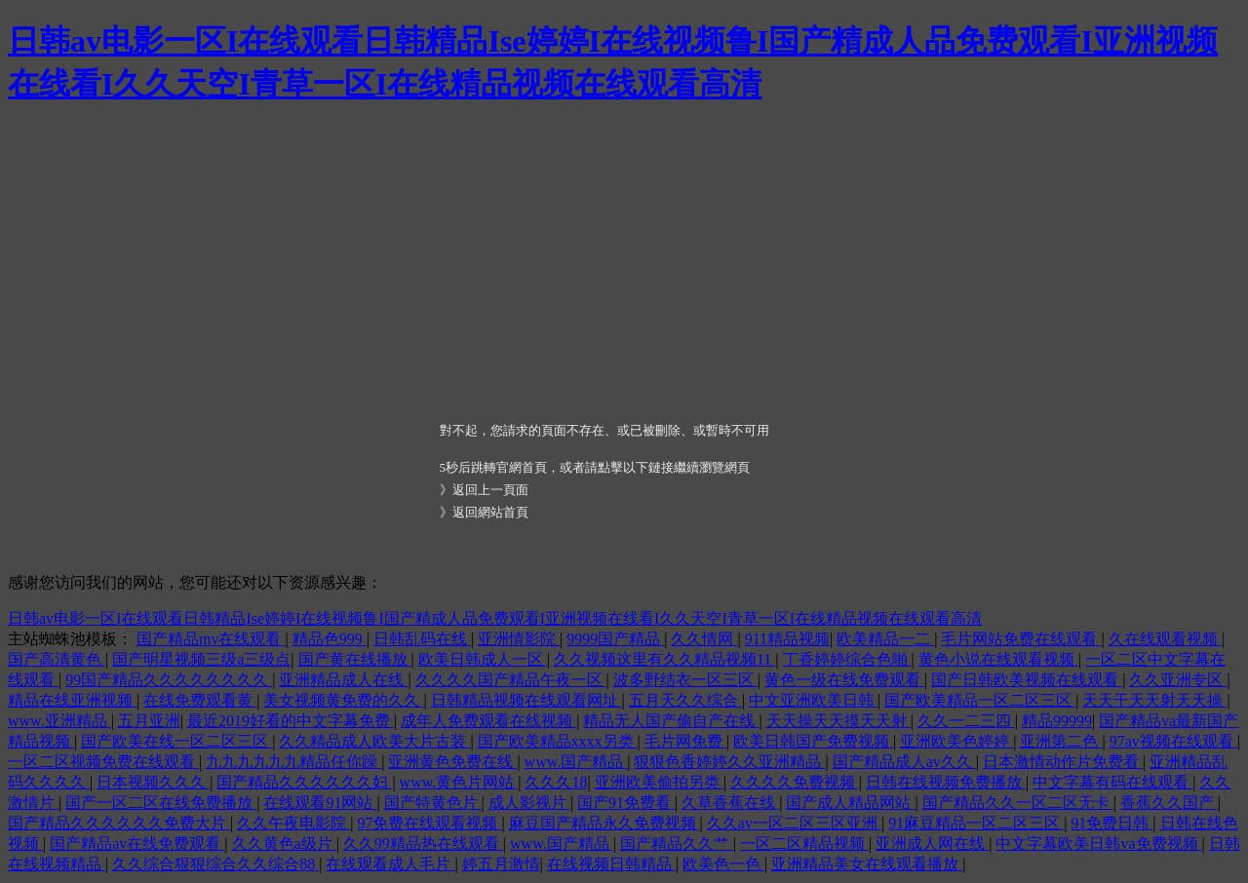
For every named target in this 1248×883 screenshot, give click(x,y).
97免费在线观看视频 (429, 823)
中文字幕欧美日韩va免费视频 (1098, 843)
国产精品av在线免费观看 (137, 843)
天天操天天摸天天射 (838, 720)
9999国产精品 (615, 639)
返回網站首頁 (490, 512)
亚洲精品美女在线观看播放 (866, 864)
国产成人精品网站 (850, 802)
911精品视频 (787, 639)
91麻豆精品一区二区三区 (976, 823)
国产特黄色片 (433, 802)
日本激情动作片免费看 (1063, 761)
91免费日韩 (1111, 823)
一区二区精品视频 (804, 843)
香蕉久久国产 (1169, 802)
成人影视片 (529, 802)
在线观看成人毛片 (390, 864)
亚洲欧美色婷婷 (956, 741)
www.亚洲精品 (59, 720)
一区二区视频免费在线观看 (103, 761)
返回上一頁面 (490, 489)
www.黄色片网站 (459, 782)
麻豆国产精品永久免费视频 (604, 823)
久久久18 (556, 782)
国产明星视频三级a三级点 (201, 659)
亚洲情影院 (519, 639)
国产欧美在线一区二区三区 (176, 741)
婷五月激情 (501, 864)
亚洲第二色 (1061, 741)
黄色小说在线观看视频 (998, 659)
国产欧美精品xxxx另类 (558, 741)
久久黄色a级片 (284, 843)
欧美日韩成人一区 (482, 659)
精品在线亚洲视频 (72, 700)
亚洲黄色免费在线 (452, 761)
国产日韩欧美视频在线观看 (1026, 680)
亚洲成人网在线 (932, 843)
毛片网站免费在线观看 (1021, 639)
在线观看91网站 (319, 802)
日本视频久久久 (153, 782)
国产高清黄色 (56, 659)
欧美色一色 (723, 864)
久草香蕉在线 (730, 802)
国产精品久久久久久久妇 (304, 782)
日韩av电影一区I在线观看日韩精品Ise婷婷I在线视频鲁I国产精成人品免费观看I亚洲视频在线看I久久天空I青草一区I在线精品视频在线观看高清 (495, 618)
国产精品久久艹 (676, 843)
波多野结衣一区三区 (685, 680)
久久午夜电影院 (293, 823)
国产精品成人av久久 (904, 761)
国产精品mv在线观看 (210, 639)
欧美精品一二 (885, 639)
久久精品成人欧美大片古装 (374, 741)
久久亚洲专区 (1178, 680)
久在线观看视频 (1165, 639)
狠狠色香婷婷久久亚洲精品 (729, 761)
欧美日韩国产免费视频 (813, 741)
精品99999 (1057, 720)
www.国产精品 (576, 761)
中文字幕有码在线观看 (1112, 782)
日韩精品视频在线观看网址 (526, 700)
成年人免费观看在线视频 (488, 720)
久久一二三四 (966, 720)
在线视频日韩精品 (611, 864)
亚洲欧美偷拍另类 (659, 782)
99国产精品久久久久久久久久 (168, 680)
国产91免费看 (626, 802)
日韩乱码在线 (422, 639)
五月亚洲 (149, 720)
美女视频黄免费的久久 (343, 700)
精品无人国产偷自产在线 (671, 720)
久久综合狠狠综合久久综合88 (215, 864)
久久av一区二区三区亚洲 (794, 823)
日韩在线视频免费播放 (946, 782)
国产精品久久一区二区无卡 (1017, 802)
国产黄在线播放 (354, 659)
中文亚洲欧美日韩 (813, 700)
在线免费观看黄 (199, 700)
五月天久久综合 (685, 700)
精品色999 (329, 639)
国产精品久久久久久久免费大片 (119, 823)
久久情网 (704, 639)
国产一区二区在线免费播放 (160, 802)
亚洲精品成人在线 (343, 680)
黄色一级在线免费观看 (844, 680)
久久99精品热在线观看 (423, 843)
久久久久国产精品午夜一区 (510, 680)
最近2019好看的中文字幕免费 (290, 720)
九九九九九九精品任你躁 (293, 761)
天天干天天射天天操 (1154, 700)
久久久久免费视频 (794, 782)
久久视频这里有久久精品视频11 (664, 659)
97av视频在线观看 (1173, 741)
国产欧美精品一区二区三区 (979, 700)
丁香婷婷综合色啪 (847, 659)
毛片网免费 (685, 741)
